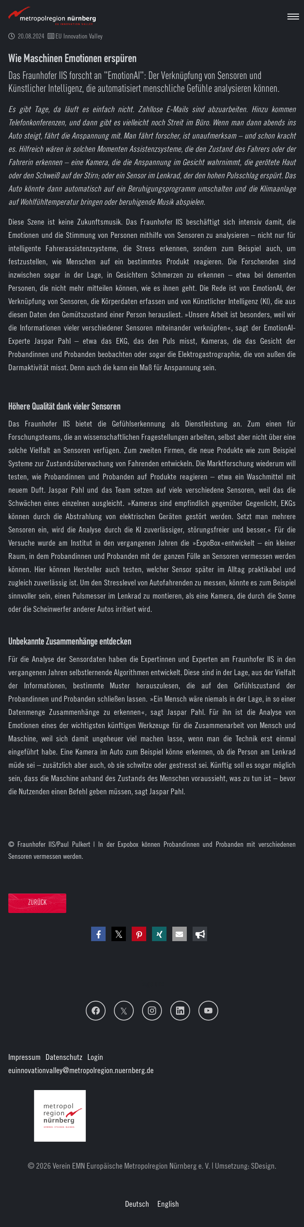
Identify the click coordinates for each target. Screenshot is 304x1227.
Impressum (24, 1057)
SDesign (263, 1165)
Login (95, 1057)
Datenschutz (64, 1057)
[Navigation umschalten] (293, 17)
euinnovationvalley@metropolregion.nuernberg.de (81, 1070)
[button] (98, 934)
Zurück (37, 902)
